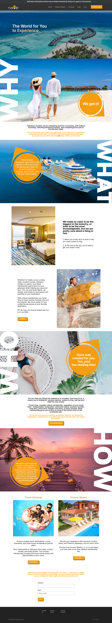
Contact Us (44, 611)
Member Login (96, 7)
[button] (22, 319)
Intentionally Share (56, 423)
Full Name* (41, 583)
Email (39, 590)
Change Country (62, 611)
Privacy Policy (52, 611)
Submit (40, 599)
